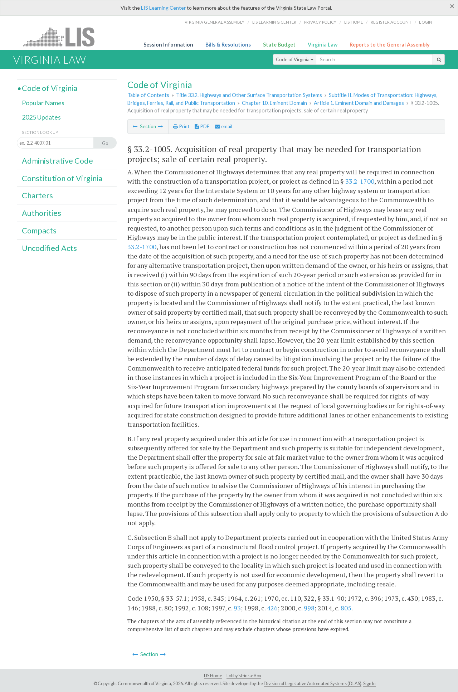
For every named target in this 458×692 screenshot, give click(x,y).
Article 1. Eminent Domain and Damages (359, 103)
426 (272, 608)
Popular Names (43, 103)
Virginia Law (322, 45)
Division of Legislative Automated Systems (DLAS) (312, 683)
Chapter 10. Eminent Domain (274, 103)
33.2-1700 (359, 181)
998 (309, 608)
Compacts (39, 230)
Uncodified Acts (49, 248)
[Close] (452, 6)
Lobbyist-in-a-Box (243, 675)
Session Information (168, 45)
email (223, 126)
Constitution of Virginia (62, 178)
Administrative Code (57, 160)
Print (181, 126)
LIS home (353, 22)
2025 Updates (41, 117)
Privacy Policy (320, 22)
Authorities (41, 213)
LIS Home (213, 675)
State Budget (279, 45)
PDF (202, 126)
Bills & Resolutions (228, 45)
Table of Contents (148, 95)
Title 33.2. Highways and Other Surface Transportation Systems (249, 95)
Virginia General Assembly (214, 22)
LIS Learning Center (163, 8)
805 (346, 608)
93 (237, 608)
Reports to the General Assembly (390, 45)
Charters (37, 195)
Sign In (369, 683)
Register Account (391, 22)
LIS (63, 37)
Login (425, 22)
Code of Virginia (294, 59)
